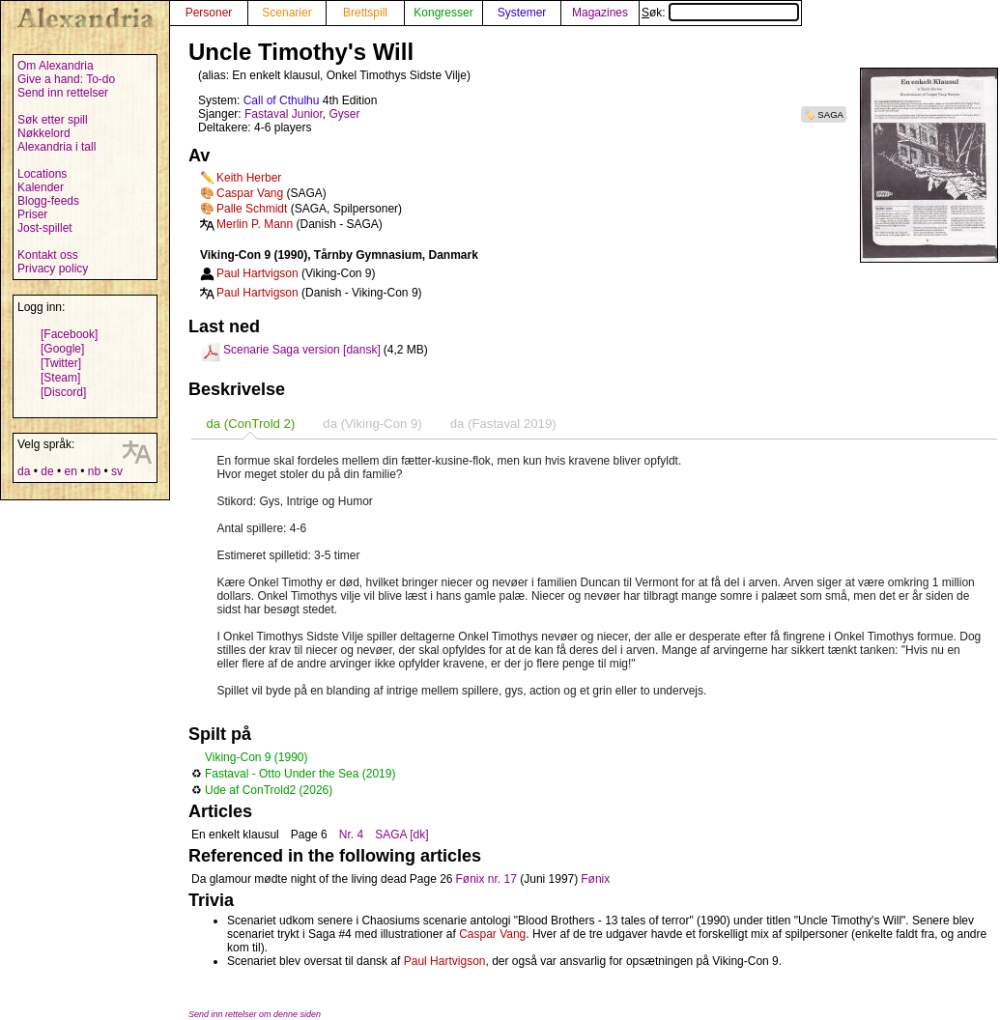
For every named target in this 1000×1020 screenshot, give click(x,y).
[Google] (62, 348)
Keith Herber (248, 177)
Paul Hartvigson (257, 273)
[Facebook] (69, 334)
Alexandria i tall (56, 147)
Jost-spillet (44, 228)
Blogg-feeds (48, 201)
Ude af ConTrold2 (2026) (268, 790)
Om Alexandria (55, 65)
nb (94, 471)
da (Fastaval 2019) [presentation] (503, 423)
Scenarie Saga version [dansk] (302, 349)
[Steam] (60, 377)
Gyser (344, 114)
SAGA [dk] (401, 834)
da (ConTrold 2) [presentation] (250, 423)
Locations (42, 174)
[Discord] (63, 392)
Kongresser (443, 12)
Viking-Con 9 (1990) (256, 757)
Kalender (40, 187)
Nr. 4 (351, 834)
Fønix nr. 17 (486, 879)
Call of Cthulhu (281, 100)
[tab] (250, 424)
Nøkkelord (44, 133)
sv (117, 471)
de (47, 471)
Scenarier (286, 12)
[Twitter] (61, 363)
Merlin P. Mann (254, 224)
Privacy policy (52, 268)
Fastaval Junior (283, 114)
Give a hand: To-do (66, 79)
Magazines (600, 12)
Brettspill (365, 12)
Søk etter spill (52, 120)
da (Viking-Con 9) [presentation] (372, 423)
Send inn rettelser (62, 92)
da (23, 471)
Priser (32, 214)
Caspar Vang (249, 193)
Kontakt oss (47, 255)
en (70, 471)
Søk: (720, 12)
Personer (209, 12)
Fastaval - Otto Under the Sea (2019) (300, 773)
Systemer (522, 12)
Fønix (595, 879)
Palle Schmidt (251, 208)
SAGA (830, 114)
